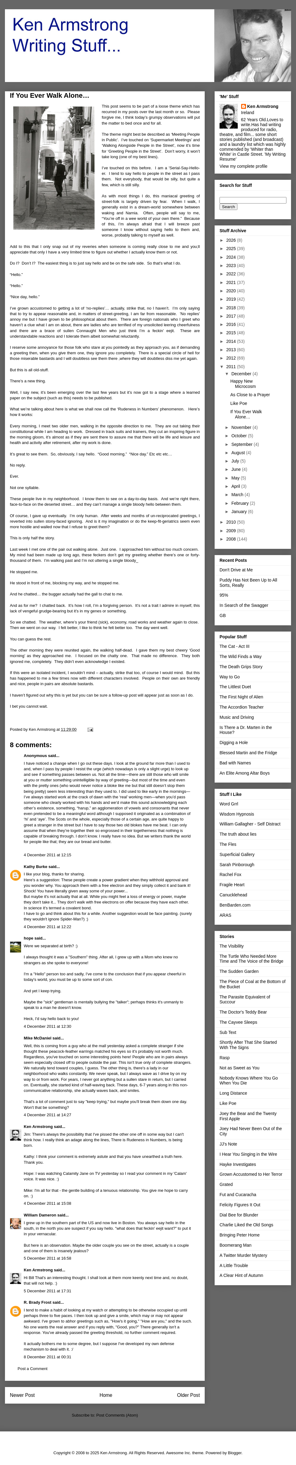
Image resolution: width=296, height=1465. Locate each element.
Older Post (188, 1395)
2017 (231, 316)
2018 (231, 307)
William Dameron (40, 1215)
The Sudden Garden (239, 971)
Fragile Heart (232, 884)
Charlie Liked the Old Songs (246, 1224)
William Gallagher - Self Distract (250, 823)
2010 (231, 522)
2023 (231, 265)
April (236, 486)
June (236, 469)
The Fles (228, 844)
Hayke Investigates (238, 1164)
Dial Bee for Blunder (239, 1214)
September (242, 444)
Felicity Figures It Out (240, 1204)
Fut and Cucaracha (238, 1194)
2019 (231, 299)
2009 (231, 530)
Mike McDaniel (37, 1038)
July (235, 461)
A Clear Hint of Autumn (241, 1275)
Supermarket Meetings (171, 140)
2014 (231, 341)
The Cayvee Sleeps (238, 1022)
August (238, 452)
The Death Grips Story (241, 666)
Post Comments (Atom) (117, 1415)
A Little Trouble (234, 1265)
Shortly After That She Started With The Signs (248, 1045)
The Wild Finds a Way (240, 656)
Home (106, 1395)
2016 (231, 324)
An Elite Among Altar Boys (245, 773)
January (239, 511)
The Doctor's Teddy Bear (243, 1012)
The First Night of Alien (241, 696)
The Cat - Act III (234, 646)
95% (224, 595)
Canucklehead (233, 894)
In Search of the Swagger (244, 605)
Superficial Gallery (237, 854)
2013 (231, 349)
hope (28, 938)
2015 (231, 332)
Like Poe (238, 403)
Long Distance (233, 1093)
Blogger (234, 1453)
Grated (226, 1184)
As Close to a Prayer (250, 394)
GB (223, 615)
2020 (231, 290)
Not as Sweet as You (239, 1067)
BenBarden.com (235, 905)
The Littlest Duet (235, 686)
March (238, 494)
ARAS (225, 915)
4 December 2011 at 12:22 (47, 926)
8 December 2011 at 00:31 (47, 1357)
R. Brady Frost (37, 1302)
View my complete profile (243, 166)
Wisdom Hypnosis (237, 814)
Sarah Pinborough (237, 864)
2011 (231, 366)
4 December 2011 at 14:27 (47, 1115)
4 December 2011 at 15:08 (47, 1203)
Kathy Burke (35, 866)
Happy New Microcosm (243, 384)
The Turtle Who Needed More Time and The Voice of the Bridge (251, 959)
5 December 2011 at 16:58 (47, 1258)
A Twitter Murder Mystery (243, 1255)
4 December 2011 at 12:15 (47, 855)
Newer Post (22, 1395)
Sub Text (228, 1032)
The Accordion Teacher (242, 707)
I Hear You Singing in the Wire (248, 1154)
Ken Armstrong (38, 1126)
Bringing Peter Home (240, 1234)
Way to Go (230, 676)
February (240, 503)
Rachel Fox (230, 874)
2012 (231, 358)
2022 (231, 273)
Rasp (225, 1057)
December (241, 373)
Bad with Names (235, 762)
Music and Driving (237, 717)
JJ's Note (228, 1144)
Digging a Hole (234, 742)
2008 (231, 539)
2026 (231, 240)
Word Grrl (229, 803)
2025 (231, 248)
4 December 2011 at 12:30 (47, 1026)
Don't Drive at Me (236, 569)
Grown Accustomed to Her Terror (251, 1174)
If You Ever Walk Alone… (246, 414)
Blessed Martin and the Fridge (248, 752)
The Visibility (232, 946)
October (239, 435)
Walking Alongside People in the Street (138, 145)
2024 (231, 257)
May (235, 477)
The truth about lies (238, 834)
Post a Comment (32, 1368)
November (241, 427)
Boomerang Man (236, 1245)
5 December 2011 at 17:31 (47, 1291)
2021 (231, 282)
